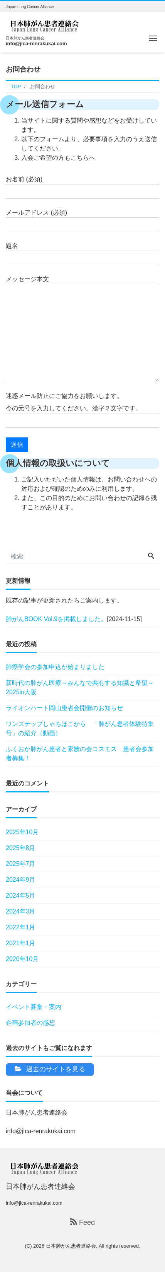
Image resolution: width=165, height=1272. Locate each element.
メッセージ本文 (82, 329)
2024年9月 (20, 879)
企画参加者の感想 (30, 1022)
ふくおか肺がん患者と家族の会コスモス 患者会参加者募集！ (80, 753)
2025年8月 (20, 848)
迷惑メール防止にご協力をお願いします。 (64, 396)
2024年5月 (20, 895)
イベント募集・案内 (33, 1007)
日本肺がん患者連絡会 (71, 1246)
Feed (82, 1222)
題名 (82, 253)
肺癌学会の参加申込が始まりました (55, 667)
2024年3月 (20, 911)
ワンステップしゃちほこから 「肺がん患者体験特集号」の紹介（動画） (80, 728)
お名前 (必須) (82, 187)
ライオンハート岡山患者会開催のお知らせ (64, 708)
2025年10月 (22, 832)
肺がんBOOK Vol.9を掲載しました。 (56, 619)
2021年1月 (20, 943)
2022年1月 (20, 927)
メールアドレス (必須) (82, 220)
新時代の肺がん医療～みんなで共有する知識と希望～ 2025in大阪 (80, 687)
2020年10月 (22, 959)
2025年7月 (20, 864)
